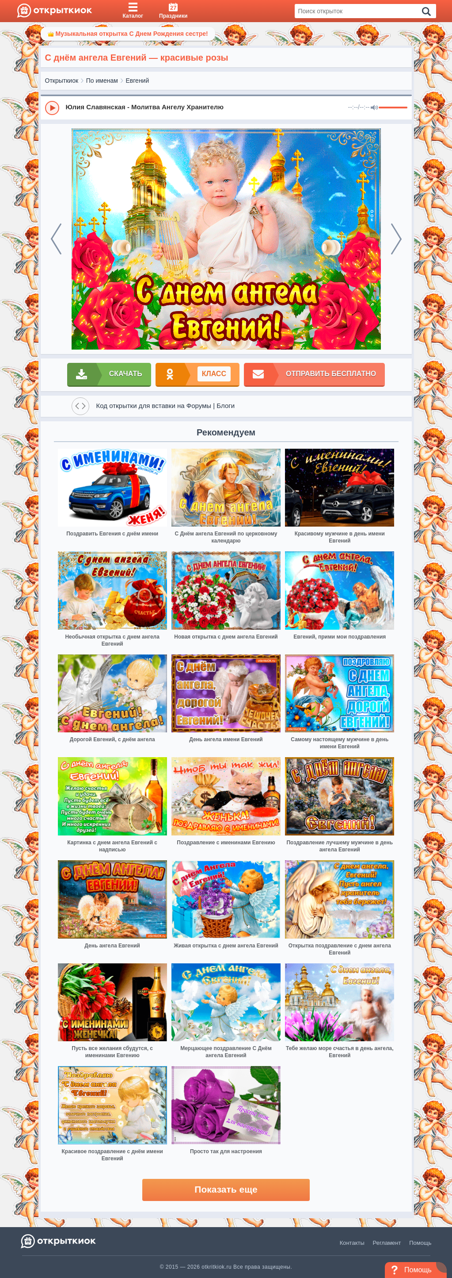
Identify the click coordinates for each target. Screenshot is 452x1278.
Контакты (352, 1243)
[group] (226, 107)
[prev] (56, 239)
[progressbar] (393, 108)
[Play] (52, 108)
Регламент (387, 1243)
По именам (102, 80)
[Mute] (374, 108)
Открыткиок (62, 80)
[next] (396, 239)
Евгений (137, 80)
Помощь (420, 1243)
